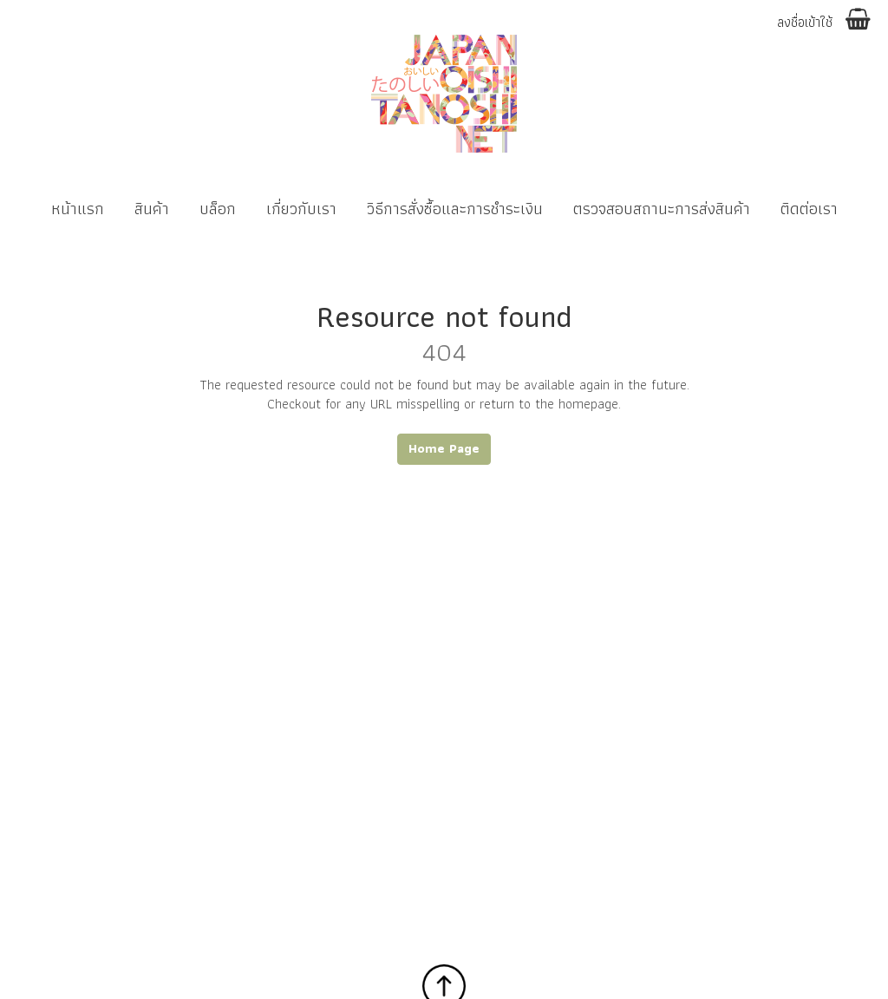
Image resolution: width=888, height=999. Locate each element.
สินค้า (151, 208)
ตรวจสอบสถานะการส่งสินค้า (661, 208)
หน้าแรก (77, 208)
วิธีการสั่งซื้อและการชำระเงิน (455, 208)
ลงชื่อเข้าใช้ (804, 23)
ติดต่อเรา (809, 208)
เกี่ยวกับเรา (301, 208)
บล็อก (217, 208)
